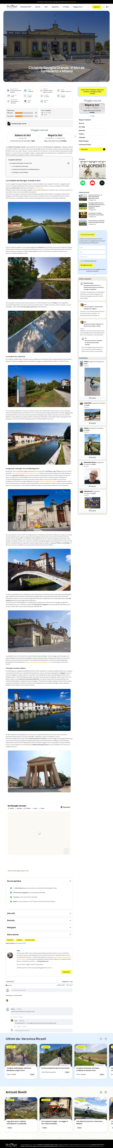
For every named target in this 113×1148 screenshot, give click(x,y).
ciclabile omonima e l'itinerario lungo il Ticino (37, 662)
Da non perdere (14, 881)
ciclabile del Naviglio (47, 481)
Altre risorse (12, 934)
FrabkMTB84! (87, 403)
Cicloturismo (10, 940)
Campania (82, 137)
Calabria (81, 134)
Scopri (32, 1074)
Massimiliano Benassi (90, 462)
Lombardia (19, 940)
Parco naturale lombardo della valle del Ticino (25, 473)
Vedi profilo (66, 972)
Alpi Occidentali (38, 188)
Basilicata (82, 130)
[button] (55, 137)
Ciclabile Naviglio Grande (18, 124)
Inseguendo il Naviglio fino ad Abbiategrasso (26, 169)
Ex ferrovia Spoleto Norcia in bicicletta (55, 1068)
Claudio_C (86, 428)
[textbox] (42, 990)
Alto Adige (82, 127)
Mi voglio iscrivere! (86, 265)
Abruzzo (81, 123)
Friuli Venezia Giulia (85, 144)
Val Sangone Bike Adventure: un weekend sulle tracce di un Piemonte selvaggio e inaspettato (94, 287)
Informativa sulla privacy (90, 261)
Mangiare (11, 927)
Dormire (11, 920)
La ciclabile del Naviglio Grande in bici (20, 163)
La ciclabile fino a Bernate (20, 166)
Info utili (11, 913)
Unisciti (61, 1146)
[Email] (92, 252)
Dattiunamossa (88, 491)
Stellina (86, 361)
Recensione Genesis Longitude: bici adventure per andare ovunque (93, 342)
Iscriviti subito (72, 2)
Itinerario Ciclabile (29, 940)
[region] (39, 136)
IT (108, 7)
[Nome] (92, 247)
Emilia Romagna (84, 141)
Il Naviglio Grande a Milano (20, 172)
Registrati (97, 7)
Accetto (87, 261)
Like (11, 1017)
